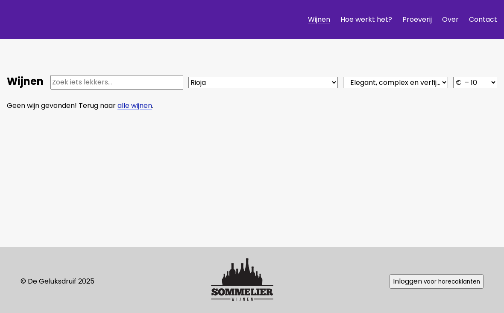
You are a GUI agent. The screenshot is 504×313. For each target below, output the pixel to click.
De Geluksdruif (77, 19)
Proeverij (417, 19)
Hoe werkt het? (366, 19)
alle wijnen (134, 105)
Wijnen (319, 19)
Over (450, 19)
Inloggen (436, 281)
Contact (483, 19)
